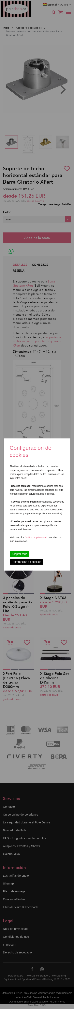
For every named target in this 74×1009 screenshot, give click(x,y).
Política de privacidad (36, 537)
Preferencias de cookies (26, 561)
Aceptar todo (19, 554)
